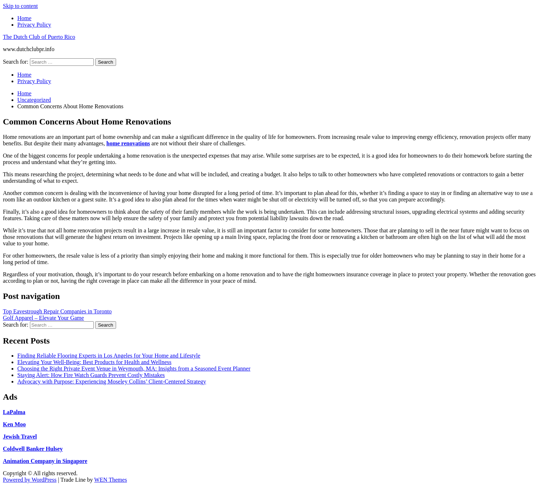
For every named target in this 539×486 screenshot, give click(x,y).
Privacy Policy (34, 25)
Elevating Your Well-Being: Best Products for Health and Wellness (94, 362)
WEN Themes (110, 480)
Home (24, 18)
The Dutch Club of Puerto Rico (39, 37)
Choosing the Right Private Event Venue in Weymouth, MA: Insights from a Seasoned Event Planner (133, 368)
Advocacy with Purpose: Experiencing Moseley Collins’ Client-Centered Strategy (111, 381)
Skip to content (20, 6)
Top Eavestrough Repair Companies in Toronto (57, 311)
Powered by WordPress (30, 480)
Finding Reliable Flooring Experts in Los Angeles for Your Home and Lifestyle (108, 356)
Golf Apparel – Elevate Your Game (43, 318)
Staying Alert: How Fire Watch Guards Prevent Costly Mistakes (91, 375)
